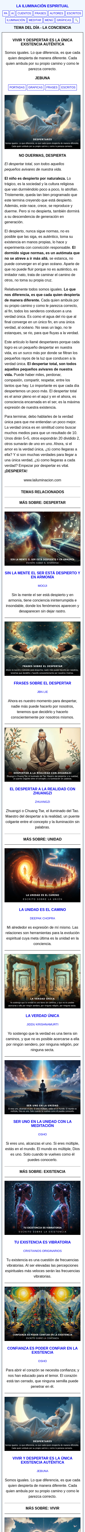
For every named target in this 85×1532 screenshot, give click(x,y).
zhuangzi (42, 801)
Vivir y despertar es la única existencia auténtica (42, 1460)
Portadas (17, 87)
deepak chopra (42, 918)
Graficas (35, 87)
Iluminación (16, 20)
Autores (56, 13)
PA (5, 13)
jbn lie (42, 692)
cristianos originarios (42, 1251)
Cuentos (24, 13)
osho (42, 1134)
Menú (49, 20)
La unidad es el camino (42, 910)
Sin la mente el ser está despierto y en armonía (42, 575)
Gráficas (64, 20)
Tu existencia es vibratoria (42, 1242)
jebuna (42, 1471)
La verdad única (42, 1016)
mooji (42, 585)
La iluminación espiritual (42, 6)
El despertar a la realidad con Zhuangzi (42, 791)
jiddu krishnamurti (42, 1024)
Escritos (74, 13)
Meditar (35, 20)
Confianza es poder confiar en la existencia (42, 1350)
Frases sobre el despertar (42, 683)
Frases (40, 13)
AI (12, 13)
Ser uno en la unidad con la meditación (42, 1124)
